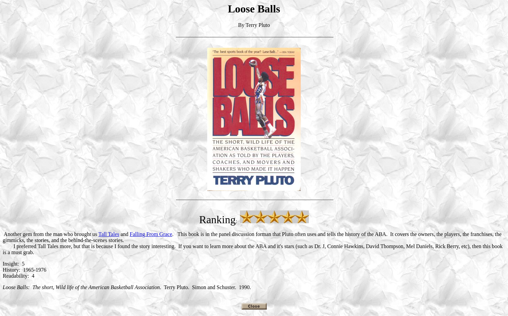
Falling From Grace (151, 234)
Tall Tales (109, 234)
